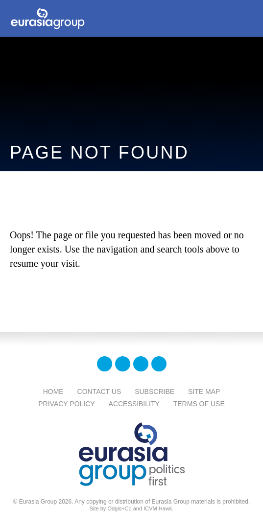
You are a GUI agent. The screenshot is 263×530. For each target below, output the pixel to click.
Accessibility (134, 404)
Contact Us (99, 391)
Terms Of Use (199, 404)
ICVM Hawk (157, 508)
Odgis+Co (119, 508)
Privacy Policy (66, 404)
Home (53, 391)
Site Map (204, 391)
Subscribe (154, 391)
